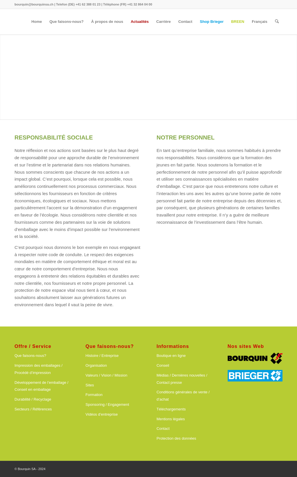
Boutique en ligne (171, 355)
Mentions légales (171, 419)
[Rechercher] (276, 21)
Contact (163, 428)
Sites (90, 385)
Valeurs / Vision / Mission (106, 375)
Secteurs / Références (33, 409)
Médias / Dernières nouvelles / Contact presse (182, 379)
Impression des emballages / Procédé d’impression (38, 369)
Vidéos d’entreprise (102, 414)
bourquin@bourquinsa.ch (34, 4)
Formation (94, 394)
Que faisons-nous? (30, 355)
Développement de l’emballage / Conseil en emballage (41, 386)
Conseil (163, 365)
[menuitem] (37, 21)
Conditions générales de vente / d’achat (183, 395)
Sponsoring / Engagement (107, 404)
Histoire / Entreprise (102, 355)
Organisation (96, 365)
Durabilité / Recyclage (33, 399)
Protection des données (176, 438)
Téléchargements (171, 409)
